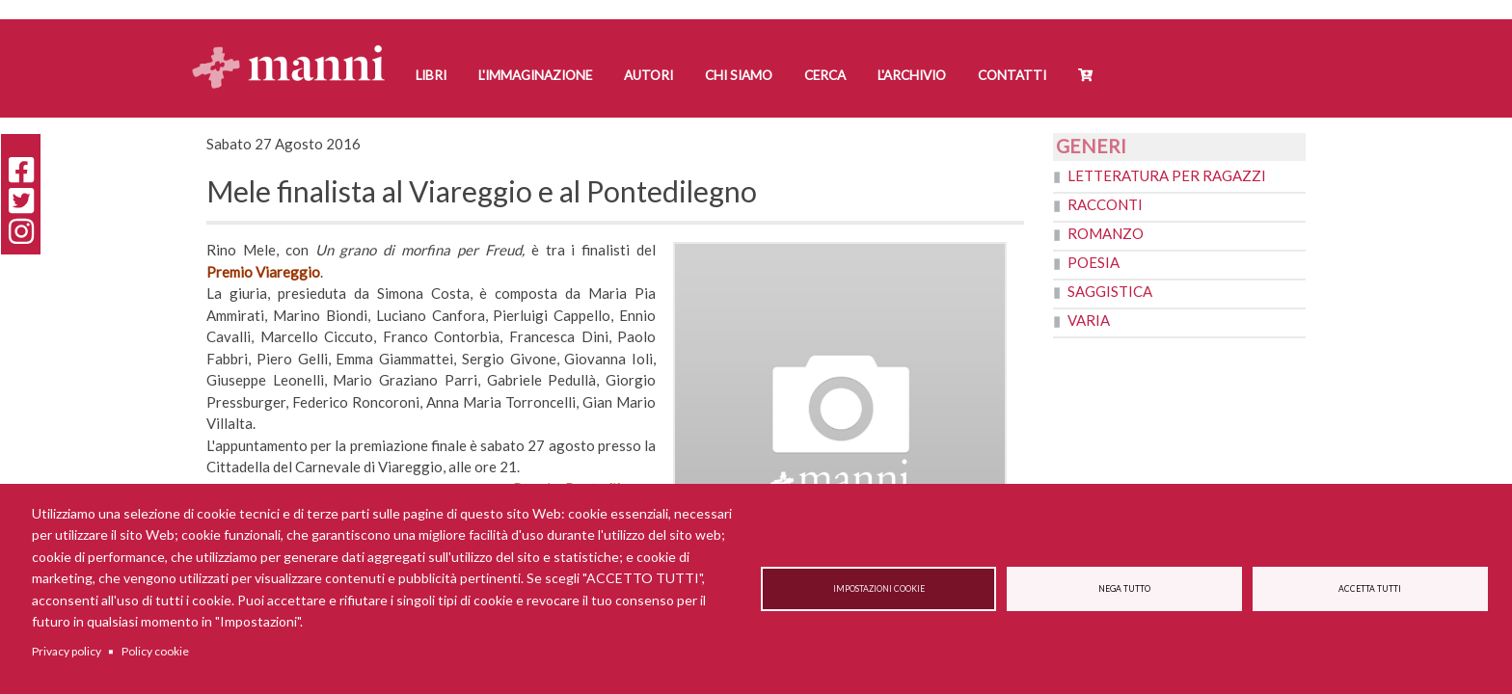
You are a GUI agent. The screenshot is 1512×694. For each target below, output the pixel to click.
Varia (1088, 320)
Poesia (1093, 262)
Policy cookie (155, 651)
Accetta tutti (1369, 589)
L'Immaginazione (535, 75)
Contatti (1012, 75)
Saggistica (1109, 291)
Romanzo (1105, 233)
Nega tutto (1124, 589)
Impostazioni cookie (879, 589)
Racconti (1105, 204)
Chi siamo (738, 75)
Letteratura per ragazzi (1166, 175)
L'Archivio (912, 75)
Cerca (825, 75)
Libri (431, 75)
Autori (648, 75)
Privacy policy (66, 651)
